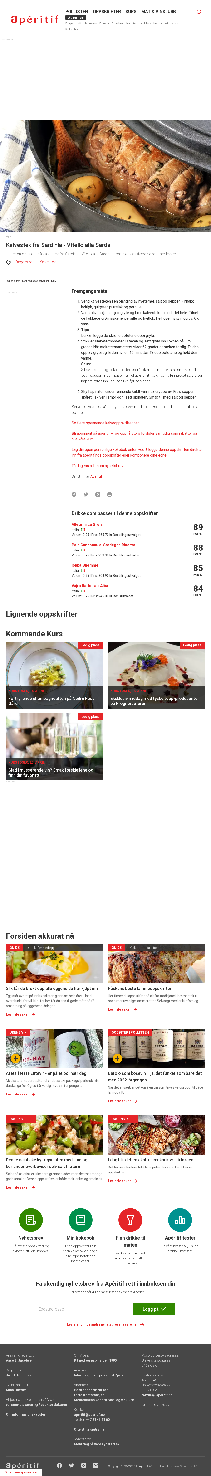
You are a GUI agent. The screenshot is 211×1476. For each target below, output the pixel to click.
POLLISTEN (76, 11)
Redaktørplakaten (53, 1405)
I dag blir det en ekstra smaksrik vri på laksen (150, 1159)
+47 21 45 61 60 (98, 1420)
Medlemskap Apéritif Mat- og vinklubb (104, 1400)
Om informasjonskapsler (25, 1414)
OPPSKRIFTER (107, 11)
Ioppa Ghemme (85, 565)
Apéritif (96, 476)
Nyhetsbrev (134, 23)
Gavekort (118, 23)
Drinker (104, 23)
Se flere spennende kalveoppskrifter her (105, 423)
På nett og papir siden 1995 (95, 1360)
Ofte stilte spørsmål (89, 1429)
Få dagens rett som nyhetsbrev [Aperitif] (97, 465)
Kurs (131, 11)
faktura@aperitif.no (157, 1395)
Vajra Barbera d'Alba (90, 586)
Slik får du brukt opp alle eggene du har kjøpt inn (52, 988)
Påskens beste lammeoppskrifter (140, 988)
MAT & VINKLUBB (158, 11)
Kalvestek (47, 262)
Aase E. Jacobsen (20, 1360)
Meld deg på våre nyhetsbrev (96, 1444)
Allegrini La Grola (87, 524)
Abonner (75, 17)
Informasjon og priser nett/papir (99, 1375)
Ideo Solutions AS (184, 1466)
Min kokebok (153, 23)
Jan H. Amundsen (19, 1375)
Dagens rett (73, 23)
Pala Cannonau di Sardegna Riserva (103, 545)
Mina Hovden (16, 1390)
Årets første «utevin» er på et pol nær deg (46, 1073)
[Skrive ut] (109, 494)
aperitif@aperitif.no (89, 1415)
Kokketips (72, 29)
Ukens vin (90, 23)
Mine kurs (171, 23)
